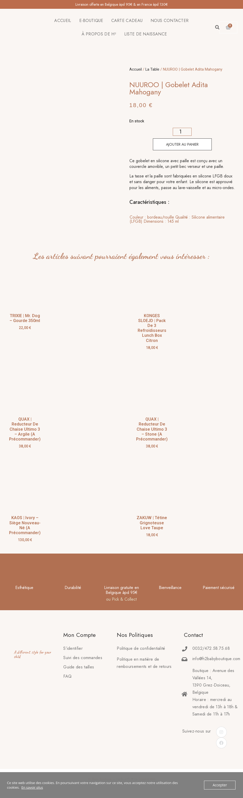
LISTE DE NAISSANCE (145, 34)
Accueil (135, 69)
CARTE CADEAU (127, 21)
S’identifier (73, 648)
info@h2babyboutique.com (216, 659)
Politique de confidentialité (141, 648)
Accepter (220, 785)
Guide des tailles (78, 667)
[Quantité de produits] (182, 132)
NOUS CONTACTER (170, 21)
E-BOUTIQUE (91, 21)
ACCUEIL (62, 21)
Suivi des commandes (82, 658)
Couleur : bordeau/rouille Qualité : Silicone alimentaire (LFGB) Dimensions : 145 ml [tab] (177, 219)
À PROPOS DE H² (99, 34)
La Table (152, 69)
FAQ (67, 676)
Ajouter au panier (182, 144)
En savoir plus (32, 787)
